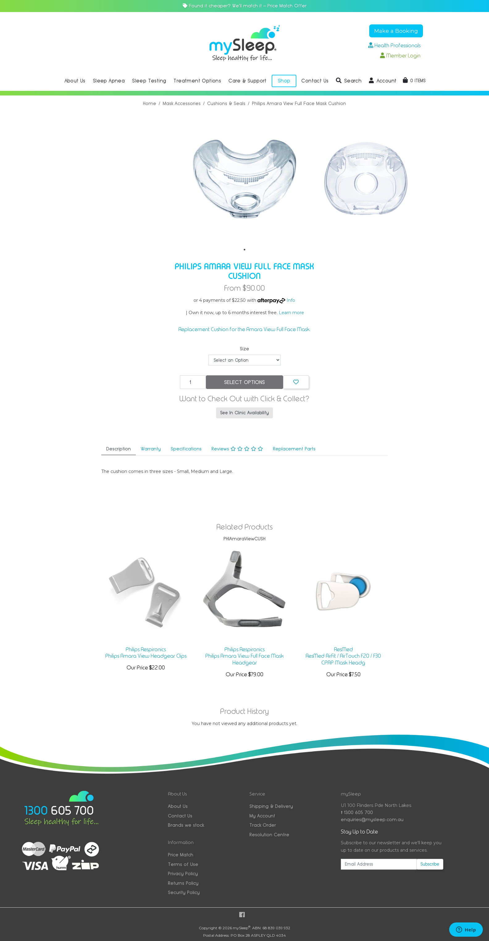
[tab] (118, 449)
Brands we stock (186, 825)
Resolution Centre (269, 834)
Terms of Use (183, 864)
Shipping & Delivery (271, 806)
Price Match (180, 854)
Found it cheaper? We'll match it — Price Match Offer (245, 5)
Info (290, 300)
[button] (348, 81)
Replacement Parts (294, 448)
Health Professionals (394, 45)
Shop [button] (284, 81)
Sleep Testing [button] (149, 81)
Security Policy (184, 892)
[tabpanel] (244, 179)
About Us (178, 806)
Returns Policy (183, 883)
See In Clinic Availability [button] (244, 412)
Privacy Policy (183, 873)
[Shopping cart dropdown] (414, 81)
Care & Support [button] (247, 81)
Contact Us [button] (314, 81)
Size (244, 348)
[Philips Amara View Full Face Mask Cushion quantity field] (193, 382)
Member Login (400, 56)
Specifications (186, 448)
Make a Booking (396, 30)
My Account (262, 815)
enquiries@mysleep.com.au (372, 819)
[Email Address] (379, 864)
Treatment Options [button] (197, 81)
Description (118, 448)
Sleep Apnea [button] (109, 81)
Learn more (291, 312)
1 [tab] (244, 250)
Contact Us (180, 815)
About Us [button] (75, 81)
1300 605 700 (357, 812)
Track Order (262, 825)
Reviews (237, 448)
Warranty (151, 448)
